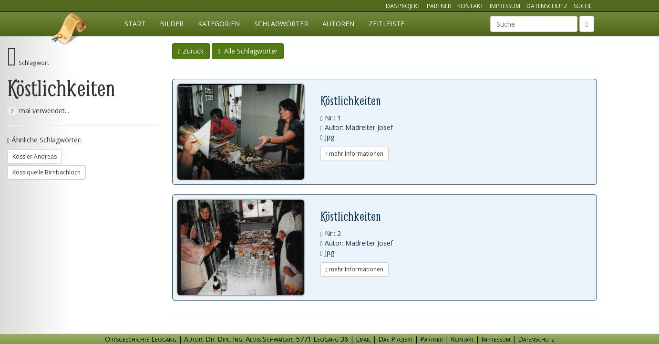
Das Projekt (403, 6)
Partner (439, 6)
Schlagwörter (281, 23)
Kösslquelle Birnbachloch (46, 172)
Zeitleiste (386, 23)
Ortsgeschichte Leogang (70, 30)
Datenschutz (546, 6)
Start (134, 23)
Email (363, 339)
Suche (583, 6)
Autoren (338, 23)
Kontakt (470, 6)
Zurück (191, 50)
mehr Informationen (354, 154)
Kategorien (219, 23)
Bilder (172, 23)
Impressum (505, 6)
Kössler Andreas (34, 156)
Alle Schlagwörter (248, 50)
